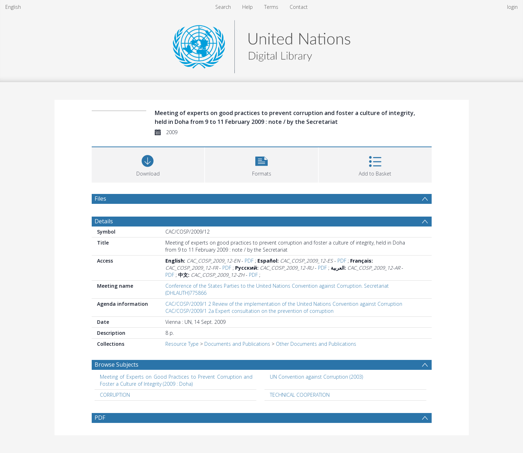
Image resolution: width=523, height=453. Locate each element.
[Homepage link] (261, 44)
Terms (271, 7)
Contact (299, 7)
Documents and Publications (237, 343)
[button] (261, 164)
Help (247, 7)
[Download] (148, 164)
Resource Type (182, 343)
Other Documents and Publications (316, 343)
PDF (249, 260)
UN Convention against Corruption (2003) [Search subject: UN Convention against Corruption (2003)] (316, 376)
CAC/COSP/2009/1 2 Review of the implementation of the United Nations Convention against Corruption (283, 303)
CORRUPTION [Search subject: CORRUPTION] (115, 394)
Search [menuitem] (223, 7)
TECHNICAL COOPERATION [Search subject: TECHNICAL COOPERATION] (300, 394)
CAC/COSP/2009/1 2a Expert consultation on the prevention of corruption (249, 311)
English (13, 7)
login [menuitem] (512, 7)
